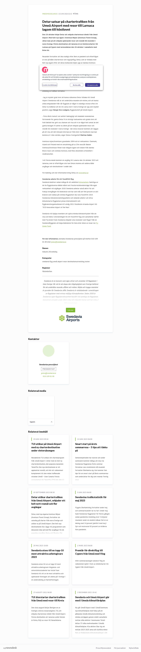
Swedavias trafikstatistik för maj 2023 (91, 499)
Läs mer (71, 310)
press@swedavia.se (58, 242)
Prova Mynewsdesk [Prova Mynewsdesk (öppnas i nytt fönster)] (103, 648)
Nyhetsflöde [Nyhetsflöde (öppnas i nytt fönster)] (134, 648)
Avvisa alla (76, 85)
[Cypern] (41, 407)
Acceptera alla (92, 85)
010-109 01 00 (48, 376)
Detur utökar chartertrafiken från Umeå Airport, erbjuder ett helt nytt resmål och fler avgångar (48, 502)
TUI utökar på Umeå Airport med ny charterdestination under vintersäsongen (46, 447)
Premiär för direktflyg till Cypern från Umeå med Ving (90, 552)
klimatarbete (84, 182)
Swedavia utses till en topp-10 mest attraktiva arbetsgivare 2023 (47, 553)
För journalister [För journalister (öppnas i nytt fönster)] (120, 648)
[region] (71, 77)
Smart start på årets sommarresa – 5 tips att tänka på (91, 447)
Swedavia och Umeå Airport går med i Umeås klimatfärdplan (92, 599)
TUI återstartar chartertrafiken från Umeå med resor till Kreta (48, 599)
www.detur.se (83, 173)
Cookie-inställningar (49, 85)
